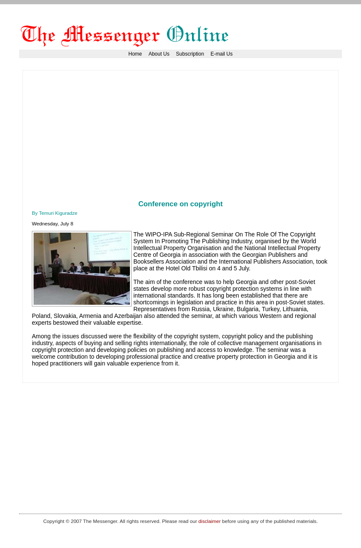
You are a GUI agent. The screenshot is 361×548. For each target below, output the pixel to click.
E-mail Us (222, 54)
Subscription (190, 54)
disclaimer (209, 521)
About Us (159, 54)
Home (135, 54)
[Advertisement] (131, 138)
